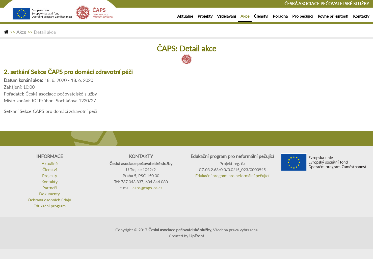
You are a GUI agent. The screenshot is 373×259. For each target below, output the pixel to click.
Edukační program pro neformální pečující (232, 175)
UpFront (196, 235)
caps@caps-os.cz (147, 187)
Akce (21, 32)
